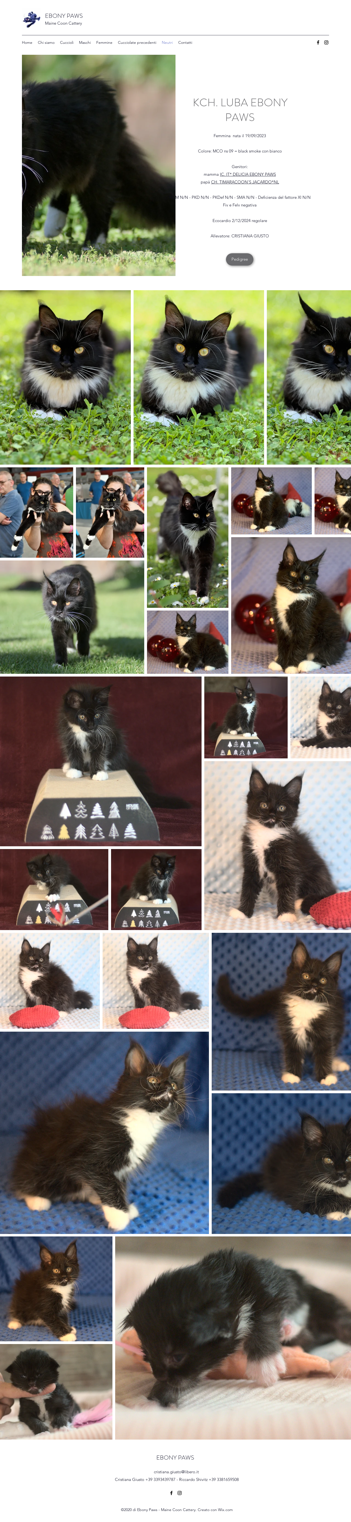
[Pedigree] (239, 259)
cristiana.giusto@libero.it (176, 1471)
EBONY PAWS (64, 15)
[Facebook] (318, 42)
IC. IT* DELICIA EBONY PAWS (248, 174)
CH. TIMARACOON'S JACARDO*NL (245, 182)
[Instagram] (326, 42)
